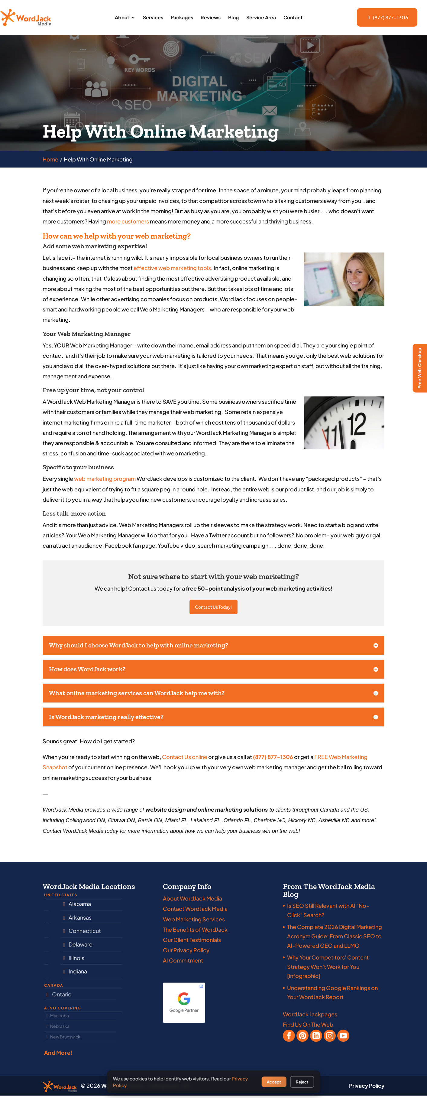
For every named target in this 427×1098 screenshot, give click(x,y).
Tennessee (61, 960)
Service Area (261, 18)
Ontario (58, 996)
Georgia (58, 973)
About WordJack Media (192, 900)
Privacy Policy (365, 1088)
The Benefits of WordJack (195, 931)
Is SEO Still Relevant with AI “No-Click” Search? (328, 912)
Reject (302, 1081)
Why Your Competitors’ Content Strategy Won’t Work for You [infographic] (328, 969)
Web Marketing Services (194, 921)
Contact (293, 18)
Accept (274, 1081)
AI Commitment (183, 962)
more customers (128, 221)
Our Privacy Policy (186, 952)
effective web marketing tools (172, 267)
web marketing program (105, 478)
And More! (58, 1054)
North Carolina (66, 906)
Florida (57, 919)
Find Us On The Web (308, 1026)
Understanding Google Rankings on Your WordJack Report (332, 995)
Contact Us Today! (213, 608)
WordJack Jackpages (310, 1016)
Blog (233, 18)
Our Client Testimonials (192, 942)
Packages (182, 18)
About (122, 18)
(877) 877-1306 (387, 17)
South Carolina (66, 946)
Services (153, 18)
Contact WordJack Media (195, 910)
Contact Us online (184, 759)
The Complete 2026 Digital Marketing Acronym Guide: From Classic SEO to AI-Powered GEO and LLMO (334, 938)
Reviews (211, 18)
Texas (55, 933)
